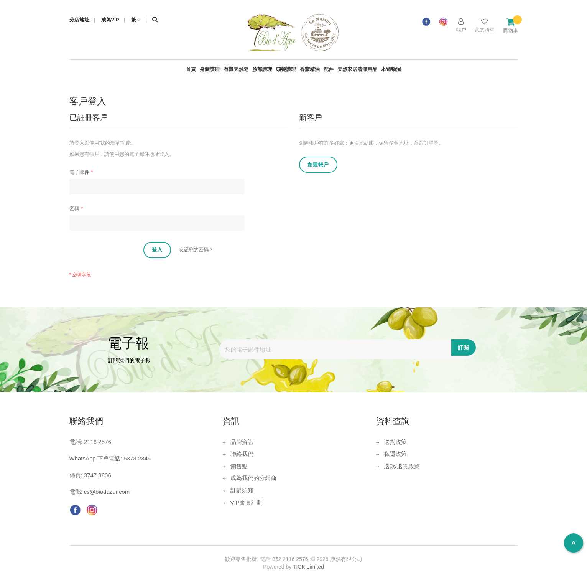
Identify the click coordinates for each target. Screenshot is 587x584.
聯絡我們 (241, 453)
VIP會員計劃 (246, 502)
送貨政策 (395, 442)
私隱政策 (395, 453)
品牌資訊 (241, 442)
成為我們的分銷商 (253, 478)
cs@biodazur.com (107, 491)
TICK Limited (308, 567)
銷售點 (239, 466)
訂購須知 (241, 490)
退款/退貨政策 (402, 466)
